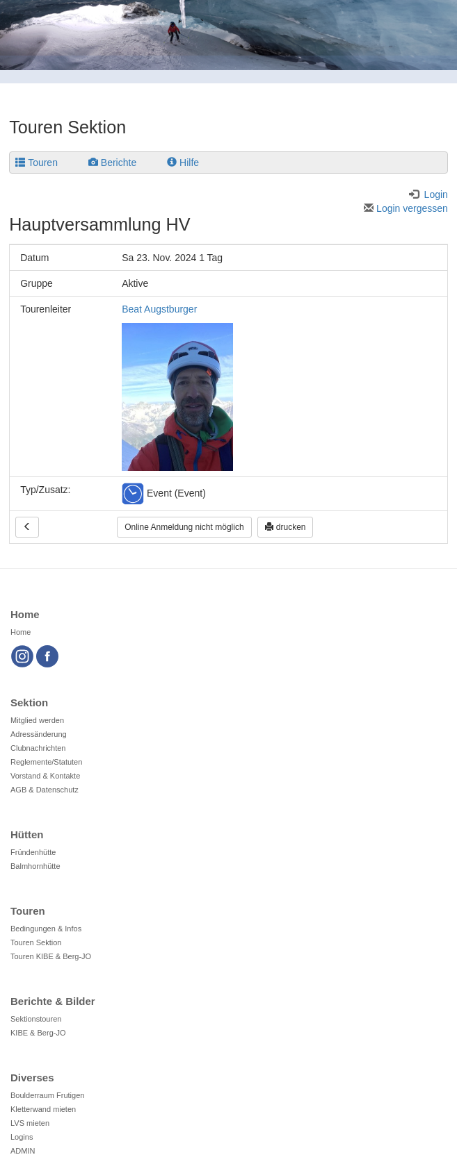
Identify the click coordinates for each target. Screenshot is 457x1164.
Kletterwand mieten (43, 1109)
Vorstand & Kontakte (45, 776)
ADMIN (22, 1151)
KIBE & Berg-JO (37, 1033)
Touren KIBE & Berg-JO (50, 956)
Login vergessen (406, 208)
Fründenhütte (33, 852)
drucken (285, 527)
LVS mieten (29, 1123)
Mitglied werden (37, 720)
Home (20, 632)
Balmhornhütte (35, 866)
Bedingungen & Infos (45, 928)
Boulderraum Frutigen (47, 1095)
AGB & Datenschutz (44, 789)
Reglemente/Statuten (46, 762)
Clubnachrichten (38, 748)
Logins (21, 1137)
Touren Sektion (35, 942)
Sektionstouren (35, 1019)
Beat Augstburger (159, 309)
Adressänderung (38, 734)
